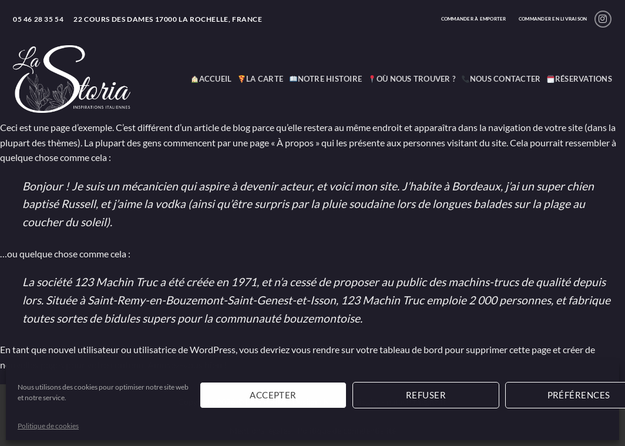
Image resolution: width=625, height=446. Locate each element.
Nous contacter (501, 78)
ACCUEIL (211, 78)
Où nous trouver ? (411, 78)
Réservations (579, 78)
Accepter (273, 395)
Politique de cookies (48, 425)
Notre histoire (326, 78)
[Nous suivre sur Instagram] (602, 19)
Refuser (426, 395)
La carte (260, 78)
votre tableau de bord (399, 349)
